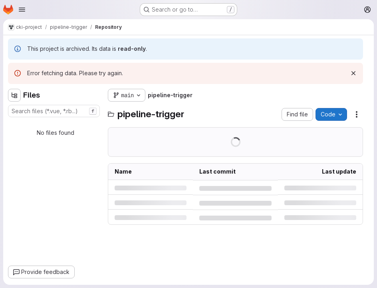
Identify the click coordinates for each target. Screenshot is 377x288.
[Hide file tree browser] (14, 95)
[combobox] (54, 111)
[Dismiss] (353, 73)
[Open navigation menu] (22, 9)
